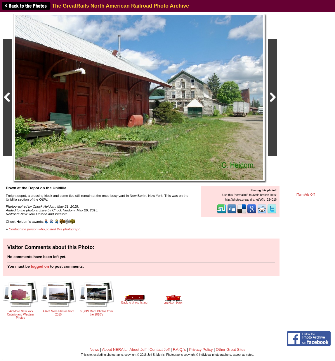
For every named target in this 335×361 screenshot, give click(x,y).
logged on (40, 266)
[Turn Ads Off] (305, 194)
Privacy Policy (201, 349)
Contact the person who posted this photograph (45, 229)
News (94, 349)
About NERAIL (114, 349)
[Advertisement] (305, 102)
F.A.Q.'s (179, 349)
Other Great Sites (230, 349)
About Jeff (137, 349)
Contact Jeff (160, 349)
